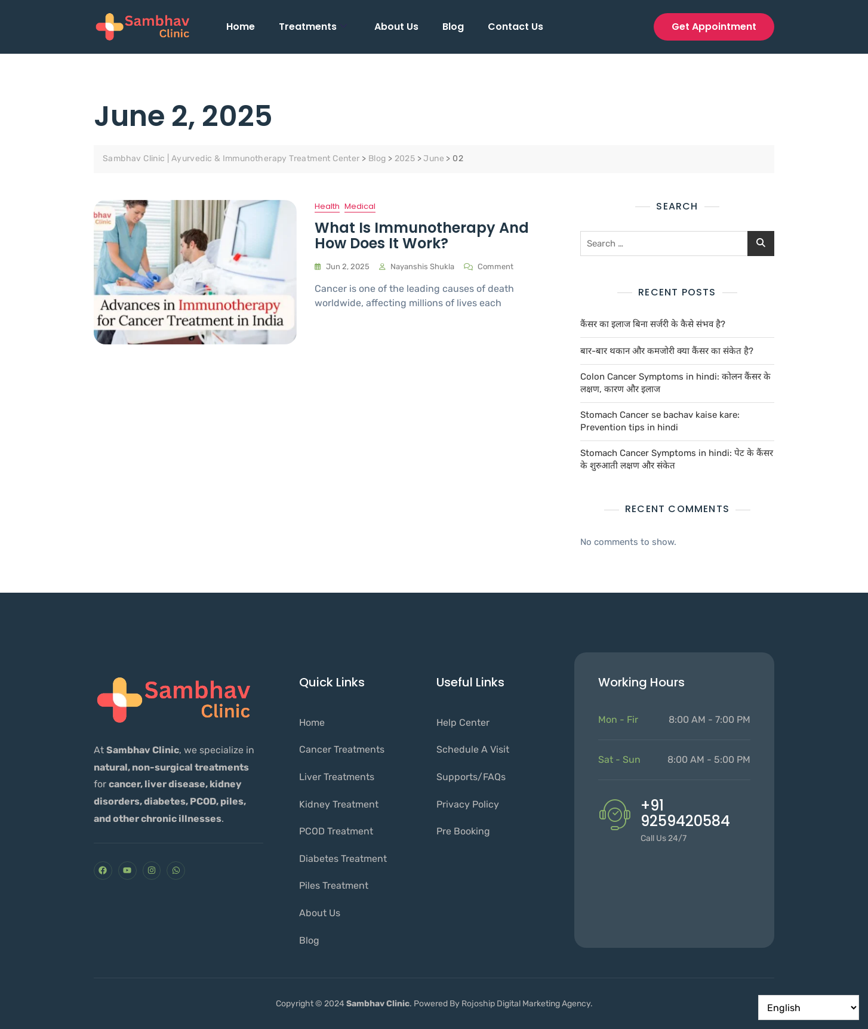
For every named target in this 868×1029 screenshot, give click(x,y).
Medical (359, 206)
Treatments (313, 26)
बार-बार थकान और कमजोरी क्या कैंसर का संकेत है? (666, 351)
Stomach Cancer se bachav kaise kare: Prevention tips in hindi (660, 421)
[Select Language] (808, 1007)
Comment (495, 266)
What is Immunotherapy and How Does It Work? (422, 235)
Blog (453, 26)
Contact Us (515, 26)
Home (240, 26)
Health (327, 206)
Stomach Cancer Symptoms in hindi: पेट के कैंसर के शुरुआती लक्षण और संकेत (676, 459)
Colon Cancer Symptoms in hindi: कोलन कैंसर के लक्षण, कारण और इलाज (675, 383)
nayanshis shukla (422, 266)
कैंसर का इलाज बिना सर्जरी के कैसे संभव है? (652, 324)
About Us (396, 26)
